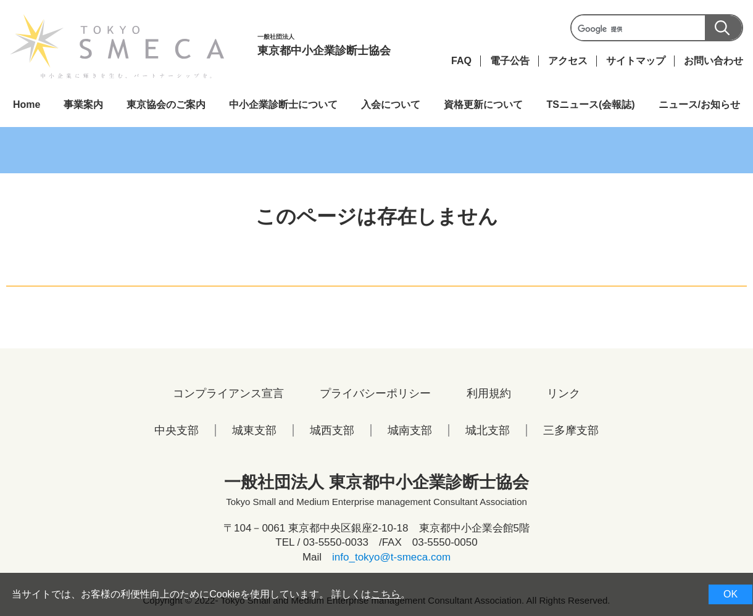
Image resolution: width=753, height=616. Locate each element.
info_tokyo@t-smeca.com (391, 557)
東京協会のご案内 (166, 104)
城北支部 (487, 430)
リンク (563, 393)
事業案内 (83, 104)
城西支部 (332, 430)
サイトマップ (635, 60)
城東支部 (254, 430)
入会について (390, 104)
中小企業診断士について (283, 104)
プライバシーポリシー (375, 393)
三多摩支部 (571, 430)
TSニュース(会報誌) (590, 104)
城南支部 (410, 430)
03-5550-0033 (335, 542)
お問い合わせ (713, 60)
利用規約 (489, 393)
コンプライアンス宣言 (228, 393)
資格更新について (483, 104)
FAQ (461, 60)
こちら (386, 594)
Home (26, 104)
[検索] (655, 29)
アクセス (568, 60)
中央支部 (176, 430)
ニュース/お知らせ (699, 104)
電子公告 (510, 60)
